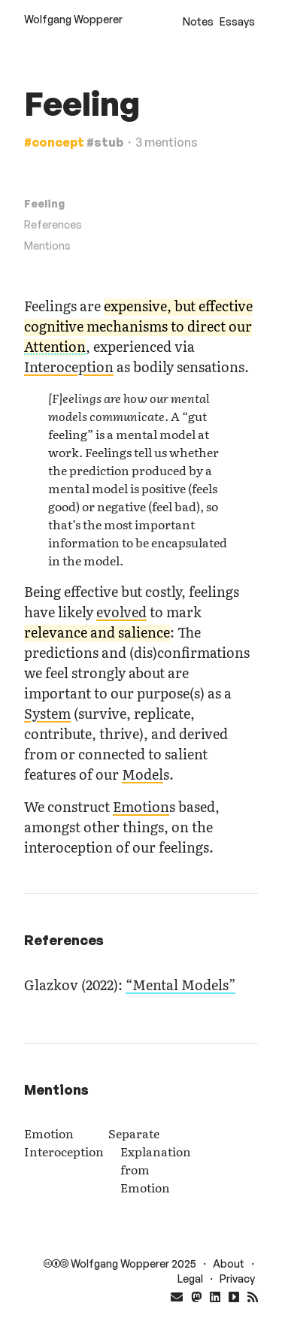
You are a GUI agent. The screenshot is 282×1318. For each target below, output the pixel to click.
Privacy (237, 1278)
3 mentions (166, 142)
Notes (198, 21)
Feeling (44, 203)
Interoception (69, 366)
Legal (190, 1278)
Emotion (141, 806)
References (53, 224)
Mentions (47, 245)
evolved (121, 611)
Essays (237, 21)
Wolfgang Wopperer (73, 19)
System (47, 713)
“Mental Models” (180, 984)
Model (142, 774)
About (228, 1263)
